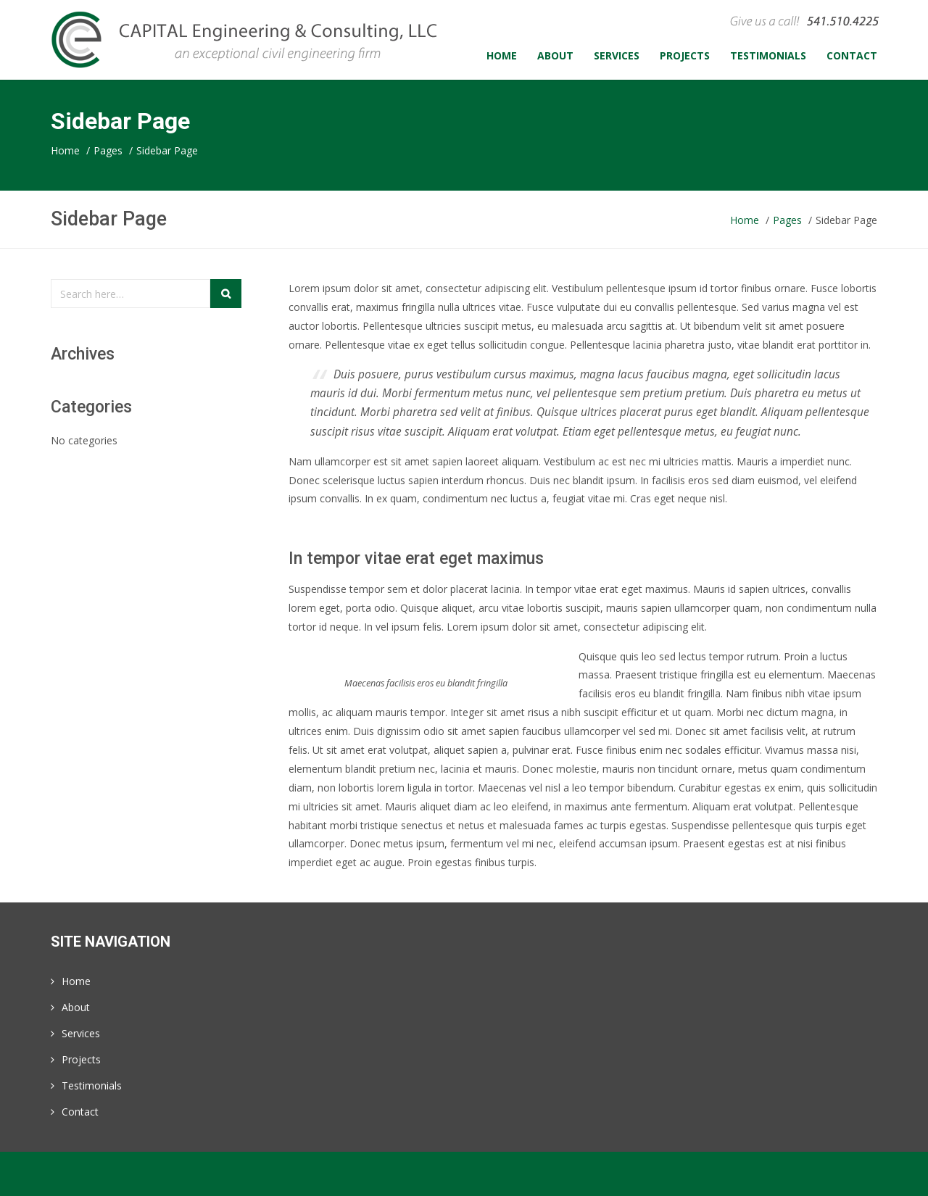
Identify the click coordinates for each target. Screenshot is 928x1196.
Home (76, 981)
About (76, 1007)
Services (81, 1033)
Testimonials (92, 1085)
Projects (81, 1059)
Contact (80, 1111)
